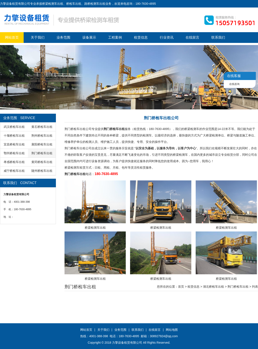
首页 (181, 286)
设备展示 (89, 37)
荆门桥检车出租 (41, 153)
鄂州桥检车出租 (14, 153)
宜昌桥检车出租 (14, 144)
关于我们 (38, 37)
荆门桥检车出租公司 (78, 129)
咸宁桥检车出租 (14, 170)
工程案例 (115, 37)
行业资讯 (167, 37)
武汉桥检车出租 (14, 126)
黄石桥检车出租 (41, 126)
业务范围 (63, 37)
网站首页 (12, 37)
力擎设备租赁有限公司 (127, 342)
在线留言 (192, 37)
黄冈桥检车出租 (41, 162)
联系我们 (218, 37)
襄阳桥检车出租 (41, 144)
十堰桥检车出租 (14, 135)
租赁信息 (141, 37)
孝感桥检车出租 (14, 162)
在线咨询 (234, 84)
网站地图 (172, 329)
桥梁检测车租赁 (75, 167)
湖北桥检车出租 (213, 286)
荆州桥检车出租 (41, 135)
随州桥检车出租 (41, 170)
